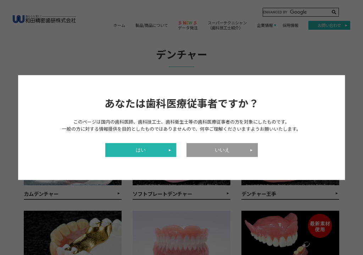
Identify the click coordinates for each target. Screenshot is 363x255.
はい (141, 150)
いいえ (222, 150)
